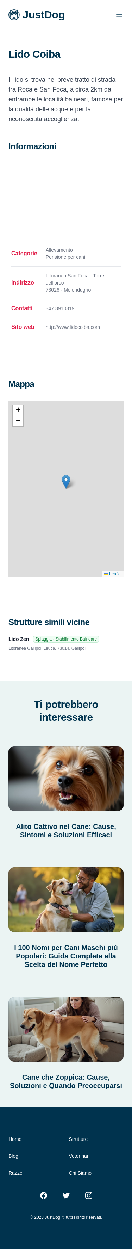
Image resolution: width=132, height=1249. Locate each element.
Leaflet (113, 574)
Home (14, 1139)
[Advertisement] (66, 199)
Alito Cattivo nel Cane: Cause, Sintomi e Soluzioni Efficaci (66, 830)
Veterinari (79, 1156)
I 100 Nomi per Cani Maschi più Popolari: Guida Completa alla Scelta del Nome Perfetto (66, 956)
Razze (15, 1173)
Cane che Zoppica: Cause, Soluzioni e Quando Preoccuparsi (66, 1081)
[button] (66, 482)
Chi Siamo (80, 1173)
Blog (13, 1156)
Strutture (78, 1139)
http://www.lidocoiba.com (73, 327)
